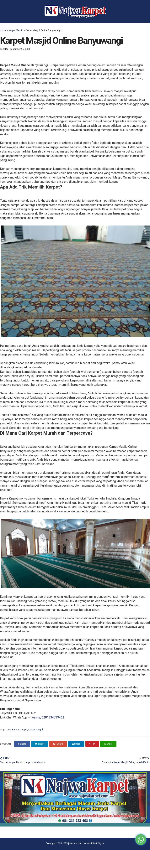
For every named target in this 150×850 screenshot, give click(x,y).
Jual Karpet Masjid (17, 729)
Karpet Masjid (16, 30)
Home (3, 30)
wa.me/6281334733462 (48, 717)
